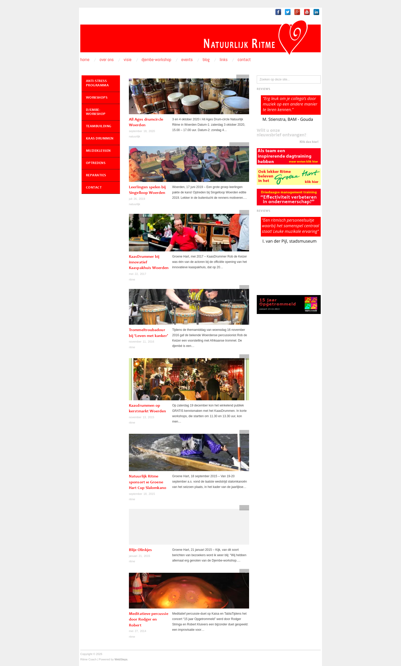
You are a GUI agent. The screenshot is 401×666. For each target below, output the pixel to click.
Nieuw (243, 144)
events (243, 77)
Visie (128, 59)
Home (85, 59)
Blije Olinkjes (140, 550)
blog (234, 144)
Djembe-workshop (156, 59)
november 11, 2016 (141, 341)
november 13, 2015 (141, 417)
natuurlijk (134, 136)
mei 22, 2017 (137, 273)
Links (224, 59)
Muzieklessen (98, 151)
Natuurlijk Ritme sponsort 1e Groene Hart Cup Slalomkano (147, 482)
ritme (132, 279)
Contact (244, 59)
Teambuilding (99, 126)
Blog (206, 59)
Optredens (96, 163)
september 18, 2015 (142, 493)
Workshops (97, 98)
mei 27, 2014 (137, 631)
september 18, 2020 (142, 131)
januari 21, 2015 (139, 555)
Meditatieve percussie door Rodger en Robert (148, 619)
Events (187, 59)
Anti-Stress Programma (97, 83)
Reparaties (96, 175)
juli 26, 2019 (137, 198)
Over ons (106, 59)
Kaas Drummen (100, 139)
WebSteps (121, 659)
